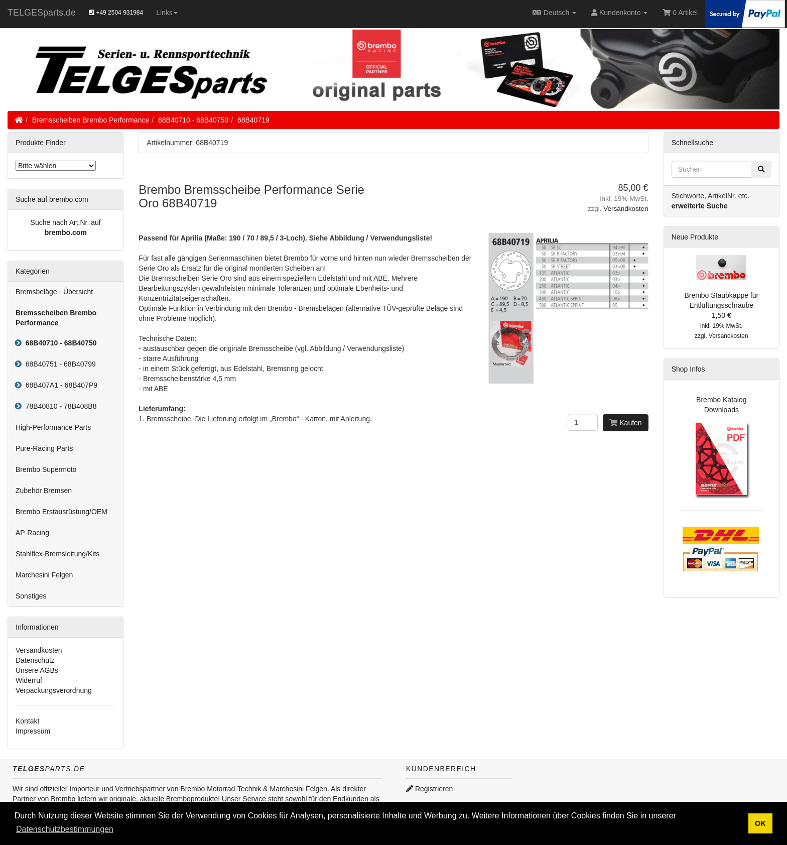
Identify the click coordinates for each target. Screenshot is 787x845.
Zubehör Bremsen (44, 491)
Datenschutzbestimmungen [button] (64, 829)
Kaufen (625, 423)
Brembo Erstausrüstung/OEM (61, 512)
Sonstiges (31, 596)
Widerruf (29, 680)
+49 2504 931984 (116, 12)
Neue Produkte (695, 237)
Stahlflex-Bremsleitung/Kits (57, 554)
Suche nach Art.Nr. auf (66, 222)
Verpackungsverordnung (54, 690)
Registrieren (429, 789)
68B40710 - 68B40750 (193, 120)
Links (167, 13)
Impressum (33, 731)
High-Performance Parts (53, 427)
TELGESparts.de (42, 13)
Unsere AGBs (37, 670)
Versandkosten (625, 208)
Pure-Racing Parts (44, 448)
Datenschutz (35, 660)
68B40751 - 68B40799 (59, 364)
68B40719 (253, 120)
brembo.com (66, 232)
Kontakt (27, 721)
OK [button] (760, 823)
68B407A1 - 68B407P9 (59, 385)
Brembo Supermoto (46, 469)
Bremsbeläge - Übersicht (54, 292)
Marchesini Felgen (44, 575)
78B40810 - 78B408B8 (59, 406)
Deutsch (554, 13)
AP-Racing (32, 533)
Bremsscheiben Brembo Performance (90, 120)
